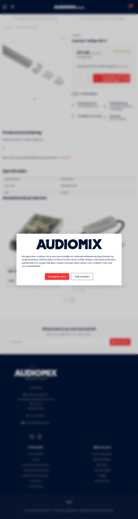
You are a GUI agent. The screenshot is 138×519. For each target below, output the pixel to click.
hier (110, 262)
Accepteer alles (57, 276)
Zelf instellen (82, 276)
